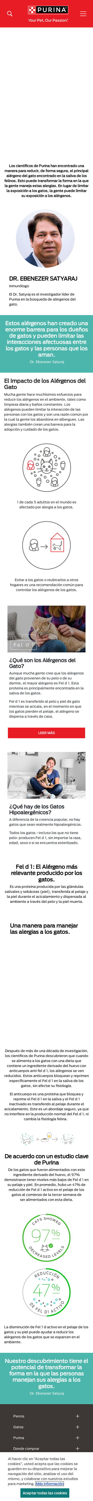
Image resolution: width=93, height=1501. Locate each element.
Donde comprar (26, 1448)
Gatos (18, 1427)
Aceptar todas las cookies (45, 1493)
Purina (18, 1438)
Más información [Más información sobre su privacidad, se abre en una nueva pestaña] (49, 1484)
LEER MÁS (46, 733)
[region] (46, 1476)
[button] (83, 13)
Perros (18, 1416)
